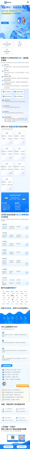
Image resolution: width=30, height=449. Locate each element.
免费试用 (5, 23)
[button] (11, 36)
